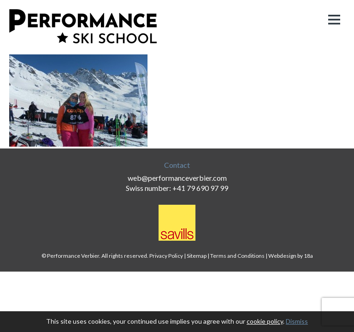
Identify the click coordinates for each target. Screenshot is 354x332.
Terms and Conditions (237, 255)
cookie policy (265, 321)
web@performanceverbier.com (177, 177)
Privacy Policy (166, 255)
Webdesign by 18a (290, 255)
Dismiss (297, 321)
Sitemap (196, 255)
